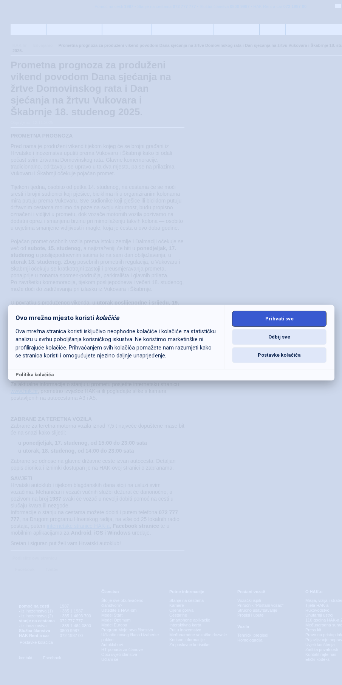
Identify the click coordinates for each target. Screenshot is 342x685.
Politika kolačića (34, 374)
